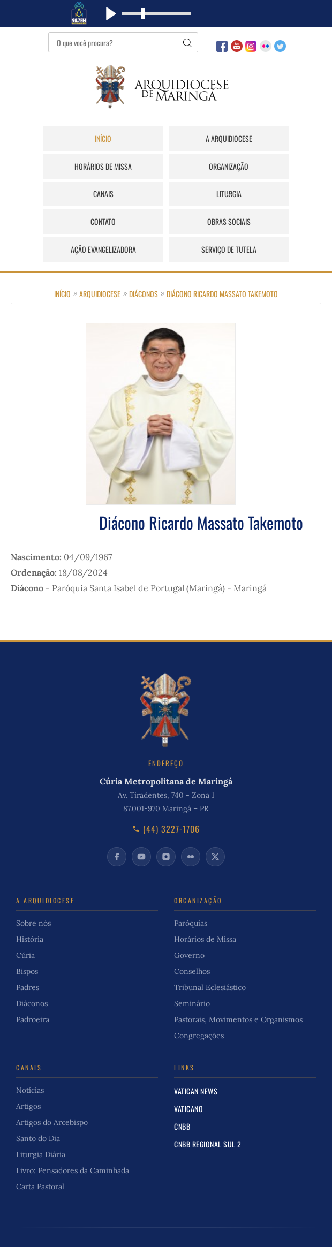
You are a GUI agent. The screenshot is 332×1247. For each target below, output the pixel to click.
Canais (166, 166)
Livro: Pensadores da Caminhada (72, 1143)
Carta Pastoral (40, 1160)
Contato (64, 194)
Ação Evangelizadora (267, 194)
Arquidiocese (99, 266)
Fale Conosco (215, 1226)
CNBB (182, 1099)
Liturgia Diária (40, 1127)
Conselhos (192, 944)
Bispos (27, 944)
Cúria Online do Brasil (121, 1226)
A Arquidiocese (165, 138)
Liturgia (267, 166)
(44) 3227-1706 (166, 802)
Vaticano (188, 1081)
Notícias (30, 1063)
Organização (64, 166)
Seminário (192, 976)
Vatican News (195, 1064)
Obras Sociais (165, 194)
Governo (189, 928)
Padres (27, 960)
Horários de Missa (267, 138)
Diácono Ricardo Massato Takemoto (222, 266)
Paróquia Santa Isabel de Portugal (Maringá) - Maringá (159, 560)
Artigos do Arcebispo (52, 1095)
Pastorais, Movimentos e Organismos (238, 992)
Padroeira (32, 992)
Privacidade (266, 1226)
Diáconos (143, 266)
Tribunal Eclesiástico (210, 960)
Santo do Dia (38, 1111)
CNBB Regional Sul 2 (208, 1117)
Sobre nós (33, 896)
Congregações (199, 1009)
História (29, 912)
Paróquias (190, 896)
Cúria (25, 928)
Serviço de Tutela (165, 222)
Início (64, 138)
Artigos (28, 1079)
